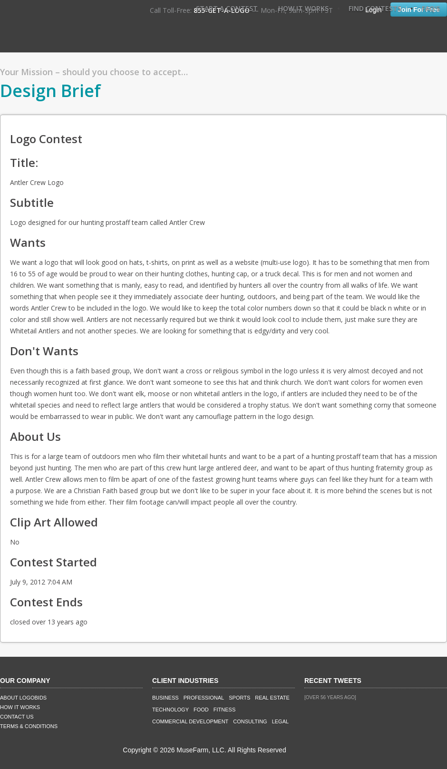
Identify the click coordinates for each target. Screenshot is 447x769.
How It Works (303, 8)
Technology (170, 709)
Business (165, 698)
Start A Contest (227, 8)
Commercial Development (190, 721)
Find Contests (375, 8)
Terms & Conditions (29, 726)
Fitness (224, 709)
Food (201, 709)
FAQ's (431, 8)
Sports (239, 698)
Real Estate (272, 698)
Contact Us (17, 717)
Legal (280, 721)
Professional (204, 698)
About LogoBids (23, 698)
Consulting (250, 721)
